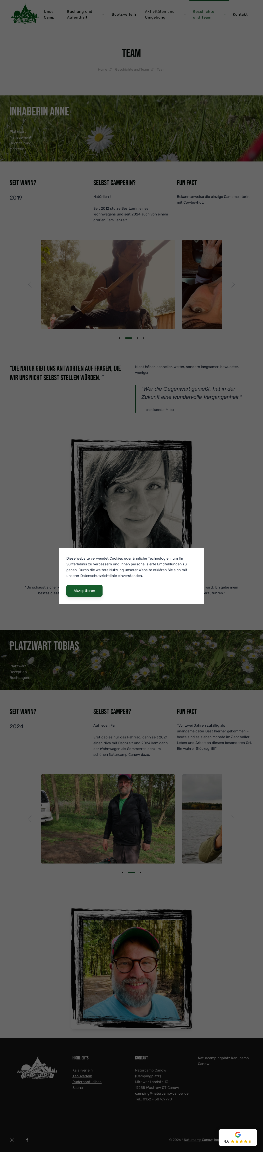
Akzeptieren (84, 591)
